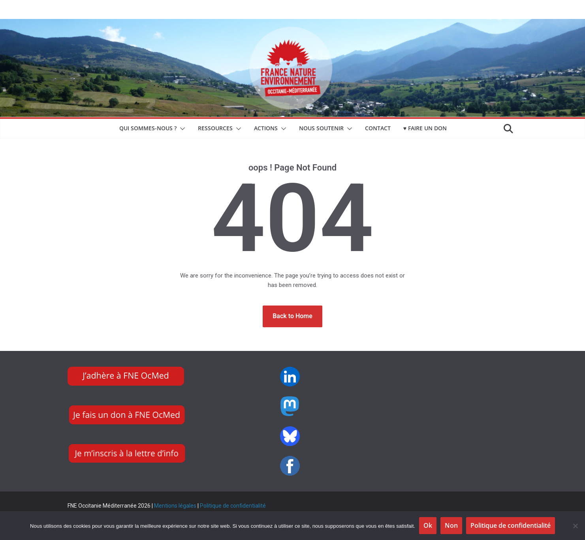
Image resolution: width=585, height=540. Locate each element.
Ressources (215, 128)
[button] (181, 129)
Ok (427, 525)
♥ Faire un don (425, 128)
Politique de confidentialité (233, 505)
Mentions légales (175, 505)
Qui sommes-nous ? (148, 128)
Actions (266, 128)
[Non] (575, 526)
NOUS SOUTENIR (321, 128)
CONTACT (378, 128)
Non (451, 525)
